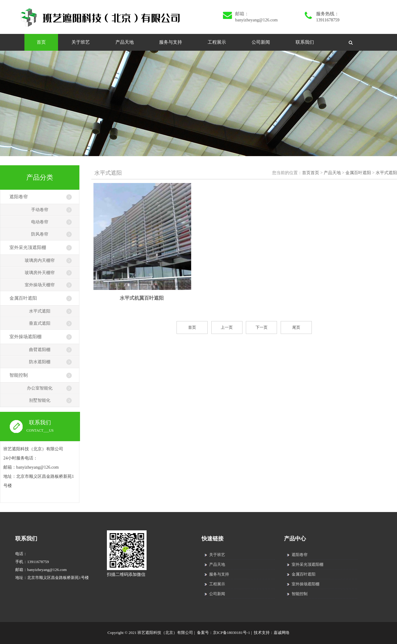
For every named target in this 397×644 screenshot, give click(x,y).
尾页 (296, 327)
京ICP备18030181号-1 (231, 632)
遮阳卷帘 (18, 196)
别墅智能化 (39, 400)
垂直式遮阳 (39, 323)
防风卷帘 (39, 234)
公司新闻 (261, 42)
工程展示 (217, 42)
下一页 (262, 327)
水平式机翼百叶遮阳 (142, 298)
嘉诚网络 (282, 632)
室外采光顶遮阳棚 (27, 247)
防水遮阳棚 (39, 362)
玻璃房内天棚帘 (40, 260)
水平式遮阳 (39, 311)
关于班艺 (80, 42)
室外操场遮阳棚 (25, 336)
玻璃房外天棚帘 (40, 272)
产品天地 (124, 42)
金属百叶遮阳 (23, 298)
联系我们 (305, 42)
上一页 (227, 327)
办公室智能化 (40, 388)
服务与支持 (170, 42)
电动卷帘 (39, 222)
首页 (41, 42)
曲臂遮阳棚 (39, 349)
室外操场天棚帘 (40, 285)
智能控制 (18, 375)
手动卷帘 (39, 209)
